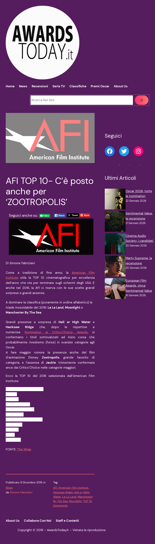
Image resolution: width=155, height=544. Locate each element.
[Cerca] (141, 100)
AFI (55, 488)
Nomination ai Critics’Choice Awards (56, 332)
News (9, 488)
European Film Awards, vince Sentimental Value (139, 286)
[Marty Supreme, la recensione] (115, 267)
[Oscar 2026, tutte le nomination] (115, 200)
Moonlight (75, 501)
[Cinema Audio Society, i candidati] (115, 244)
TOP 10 (87, 501)
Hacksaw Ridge (63, 492)
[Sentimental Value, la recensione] (115, 222)
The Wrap (24, 449)
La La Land (69, 497)
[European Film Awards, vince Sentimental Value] (115, 289)
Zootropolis (60, 506)
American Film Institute (73, 488)
